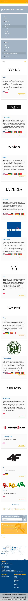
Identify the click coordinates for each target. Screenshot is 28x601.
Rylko (4, 77)
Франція (7, 36)
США (5, 16)
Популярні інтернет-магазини (11, 53)
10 (18, 509)
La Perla (5, 199)
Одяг (6, 50)
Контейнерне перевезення (7, 564)
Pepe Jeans (6, 117)
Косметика (6, 47)
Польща (7, 26)
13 (24, 509)
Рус (4, 1)
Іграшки (6, 45)
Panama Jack (7, 358)
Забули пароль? (14, 531)
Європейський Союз (18, 579)
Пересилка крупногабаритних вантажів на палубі (12, 571)
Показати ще (15, 504)
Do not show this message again (18, 599)
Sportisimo (6, 239)
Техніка (7, 56)
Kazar (4, 318)
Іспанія (6, 28)
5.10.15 (5, 490)
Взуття (6, 42)
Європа (7, 21)
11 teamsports (7, 436)
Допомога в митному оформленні (8, 570)
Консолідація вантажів (6, 569)
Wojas (5, 157)
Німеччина (7, 24)
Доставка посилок (5, 567)
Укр (2, 1)
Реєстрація (14, 529)
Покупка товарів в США (6, 563)
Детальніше (21, 94)
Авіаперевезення (5, 566)
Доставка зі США (5, 576)
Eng (7, 1)
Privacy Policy (18, 592)
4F (3, 468)
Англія (5, 18)
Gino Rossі (6, 398)
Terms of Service (10, 592)
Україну (3, 553)
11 (20, 509)
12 (22, 509)
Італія (6, 31)
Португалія (7, 33)
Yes (4, 276)
